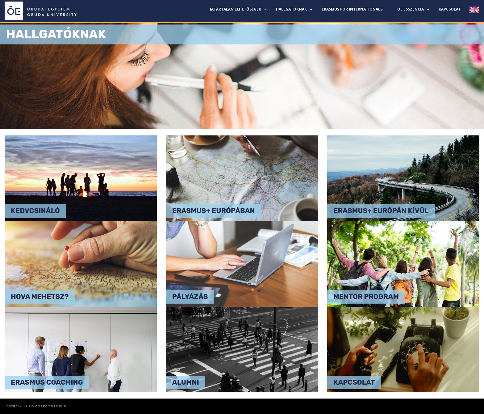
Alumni (185, 382)
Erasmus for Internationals (352, 9)
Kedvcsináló (35, 211)
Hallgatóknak (295, 11)
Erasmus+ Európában (213, 211)
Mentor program (366, 296)
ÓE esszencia (414, 11)
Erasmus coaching (47, 382)
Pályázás (190, 296)
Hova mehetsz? (40, 296)
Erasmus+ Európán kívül (380, 211)
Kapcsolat (450, 9)
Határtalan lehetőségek (238, 11)
